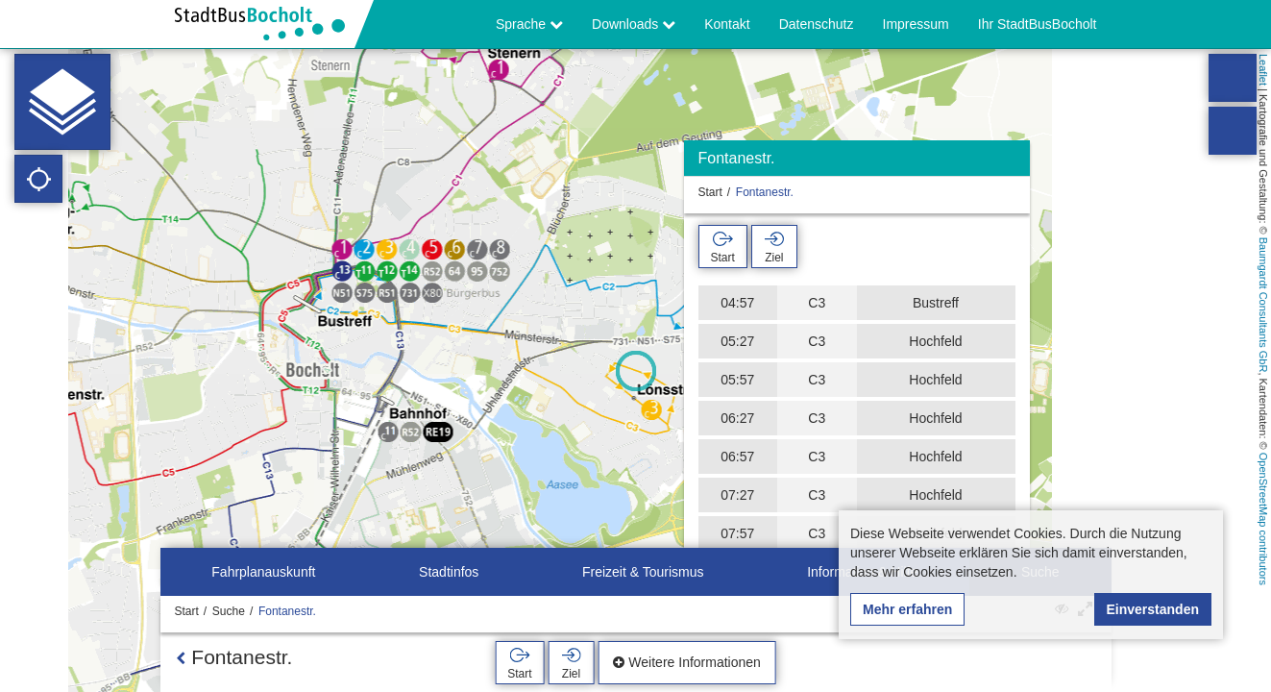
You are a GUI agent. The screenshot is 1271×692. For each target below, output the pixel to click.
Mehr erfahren (907, 609)
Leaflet (1263, 70)
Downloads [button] (633, 24)
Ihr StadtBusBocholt (1037, 24)
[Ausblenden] (1013, 163)
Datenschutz (816, 24)
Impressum (916, 24)
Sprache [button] (529, 24)
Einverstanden (1153, 609)
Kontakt (726, 24)
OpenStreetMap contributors (1263, 519)
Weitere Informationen (686, 662)
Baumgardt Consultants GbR (1263, 305)
